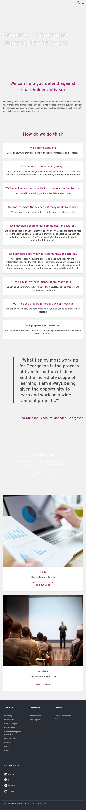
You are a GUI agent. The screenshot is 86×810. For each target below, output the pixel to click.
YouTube (9, 790)
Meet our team (9, 720)
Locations (7, 742)
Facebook (9, 785)
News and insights (10, 724)
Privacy (7, 746)
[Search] (78, 3)
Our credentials (9, 728)
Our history (8, 716)
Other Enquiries (35, 720)
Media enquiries (35, 716)
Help (6, 750)
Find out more (43, 473)
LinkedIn (9, 773)
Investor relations (10, 738)
